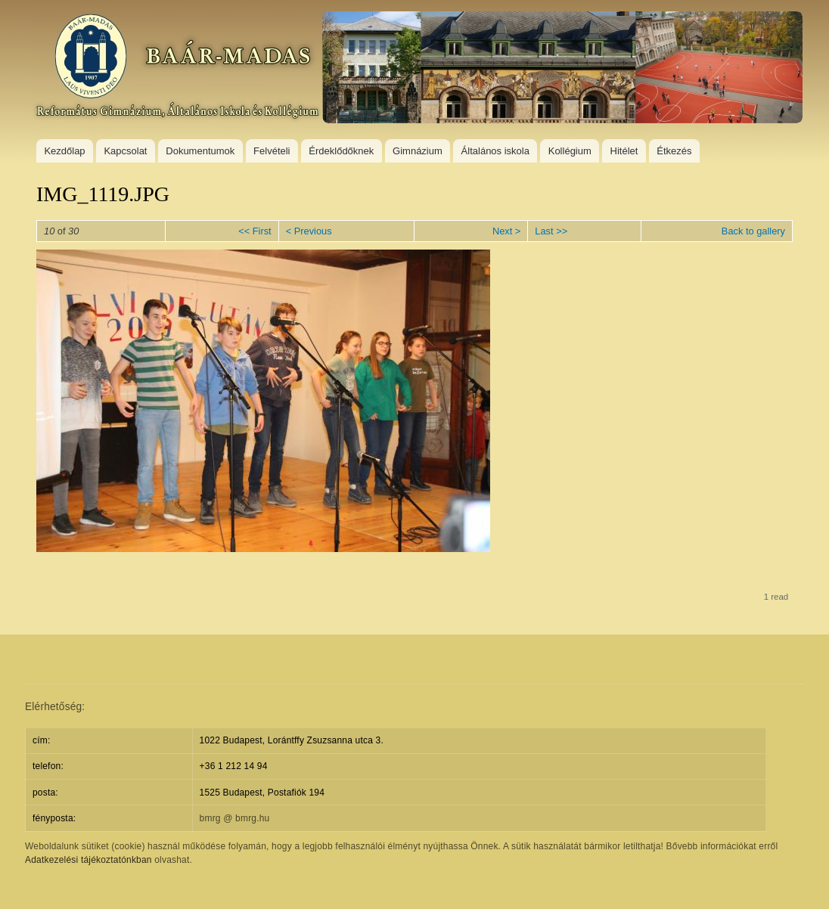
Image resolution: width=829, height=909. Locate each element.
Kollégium (569, 151)
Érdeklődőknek (341, 151)
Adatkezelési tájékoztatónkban (88, 860)
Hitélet (624, 151)
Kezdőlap (64, 151)
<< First (254, 231)
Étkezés (674, 151)
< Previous (309, 231)
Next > (506, 231)
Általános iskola (495, 151)
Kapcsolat (125, 151)
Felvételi (271, 151)
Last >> (551, 231)
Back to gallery (753, 231)
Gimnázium (417, 151)
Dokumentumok (200, 151)
